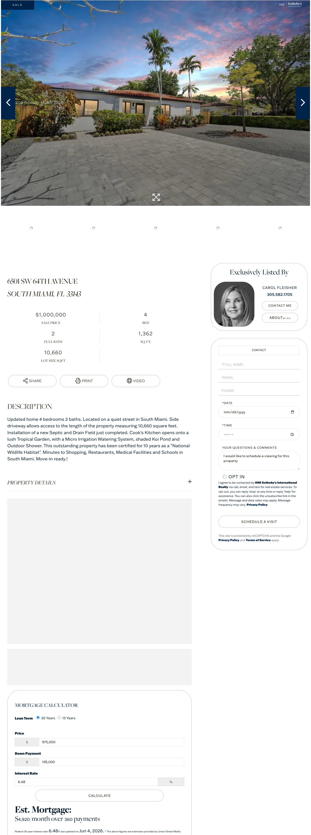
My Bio (281, 318)
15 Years (67, 718)
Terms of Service (258, 539)
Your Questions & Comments (249, 448)
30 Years (45, 718)
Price (19, 733)
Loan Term (24, 718)
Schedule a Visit (258, 350)
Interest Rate (26, 773)
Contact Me (281, 306)
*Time (227, 425)
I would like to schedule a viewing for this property (259, 460)
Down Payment (28, 753)
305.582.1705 (279, 294)
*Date (227, 403)
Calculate (99, 795)
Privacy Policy (257, 505)
